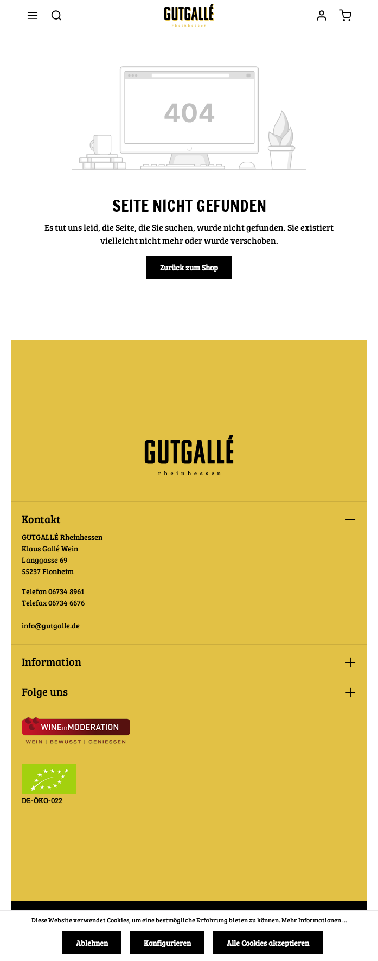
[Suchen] (56, 15)
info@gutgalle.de (51, 625)
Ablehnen (92, 943)
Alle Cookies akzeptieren (268, 943)
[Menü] (32, 15)
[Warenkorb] (345, 15)
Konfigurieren (167, 943)
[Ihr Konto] (321, 15)
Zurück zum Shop (189, 267)
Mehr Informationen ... (314, 919)
